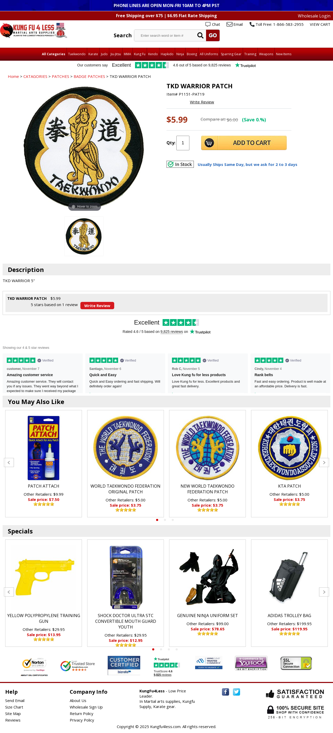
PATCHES (60, 76)
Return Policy (81, 713)
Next (324, 462)
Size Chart (14, 707)
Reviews (13, 720)
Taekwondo (77, 54)
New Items (283, 54)
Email (238, 24)
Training (250, 54)
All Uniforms (209, 54)
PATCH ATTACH (43, 486)
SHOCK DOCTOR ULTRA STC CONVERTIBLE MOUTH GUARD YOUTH (125, 621)
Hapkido (167, 54)
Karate (93, 54)
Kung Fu (139, 54)
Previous (9, 462)
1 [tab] (157, 520)
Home (13, 76)
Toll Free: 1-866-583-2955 (279, 24)
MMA (127, 54)
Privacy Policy (82, 720)
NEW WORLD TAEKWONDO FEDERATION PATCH (207, 489)
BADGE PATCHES (89, 76)
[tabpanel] (43, 463)
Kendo (153, 54)
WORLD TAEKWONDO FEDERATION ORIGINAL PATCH (126, 489)
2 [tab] (165, 520)
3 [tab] (173, 520)
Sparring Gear (231, 54)
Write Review (202, 101)
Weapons (266, 54)
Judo (104, 54)
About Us (78, 700)
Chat (216, 24)
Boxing (192, 54)
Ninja (180, 54)
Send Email (14, 700)
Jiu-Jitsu (116, 54)
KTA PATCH (289, 486)
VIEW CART (320, 24)
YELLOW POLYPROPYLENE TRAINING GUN (43, 618)
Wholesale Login (314, 16)
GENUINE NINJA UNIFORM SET (207, 615)
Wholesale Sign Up (86, 707)
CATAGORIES (35, 76)
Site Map (13, 713)
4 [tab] (177, 649)
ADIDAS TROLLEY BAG (289, 615)
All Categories (53, 54)
